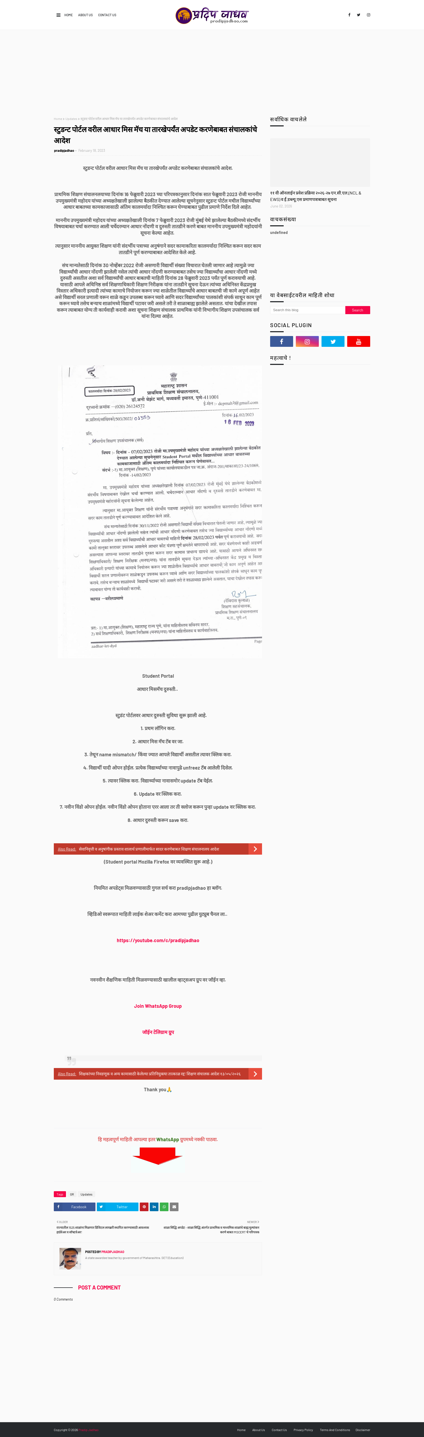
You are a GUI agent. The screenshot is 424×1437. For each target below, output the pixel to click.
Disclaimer (363, 1430)
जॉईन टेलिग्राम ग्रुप (158, 1032)
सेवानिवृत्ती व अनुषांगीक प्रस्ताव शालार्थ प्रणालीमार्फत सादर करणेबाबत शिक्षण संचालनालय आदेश (149, 849)
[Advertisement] (212, 70)
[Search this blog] (307, 310)
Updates (71, 118)
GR (72, 1194)
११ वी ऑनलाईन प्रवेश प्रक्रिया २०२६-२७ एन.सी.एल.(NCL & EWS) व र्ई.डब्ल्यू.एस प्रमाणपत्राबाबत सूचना (316, 196)
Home (68, 15)
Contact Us (107, 15)
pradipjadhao (64, 150)
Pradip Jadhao (88, 1430)
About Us (85, 15)
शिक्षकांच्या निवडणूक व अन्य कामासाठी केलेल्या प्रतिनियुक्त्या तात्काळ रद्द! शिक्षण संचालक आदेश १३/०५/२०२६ (160, 1073)
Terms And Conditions (335, 1430)
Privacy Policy (303, 1430)
